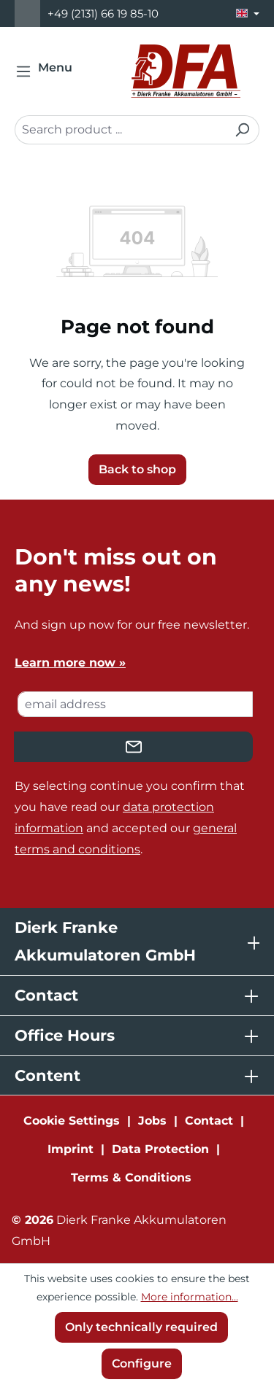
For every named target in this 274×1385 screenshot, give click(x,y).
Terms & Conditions (131, 1177)
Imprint (70, 1149)
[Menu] (48, 71)
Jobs (152, 1121)
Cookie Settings (71, 1121)
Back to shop (137, 469)
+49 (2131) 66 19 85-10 (103, 13)
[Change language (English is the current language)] (247, 13)
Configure (142, 1363)
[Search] (242, 129)
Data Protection (160, 1149)
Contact (209, 1121)
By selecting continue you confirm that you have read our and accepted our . (130, 817)
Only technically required (141, 1327)
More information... (189, 1296)
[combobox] (120, 129)
